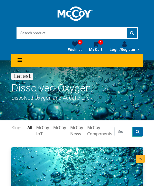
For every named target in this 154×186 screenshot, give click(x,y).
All (29, 127)
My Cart (96, 46)
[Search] (137, 132)
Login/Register (124, 46)
